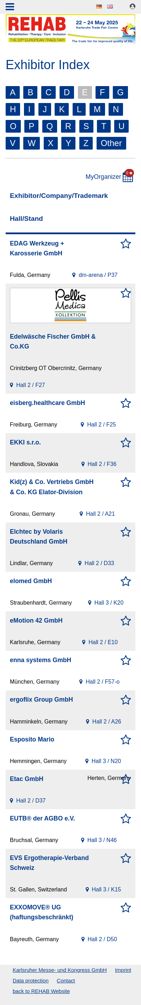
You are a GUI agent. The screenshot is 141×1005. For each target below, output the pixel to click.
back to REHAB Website (41, 991)
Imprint (123, 970)
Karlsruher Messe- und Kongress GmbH (60, 970)
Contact (66, 980)
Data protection (31, 980)
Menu (10, 7)
